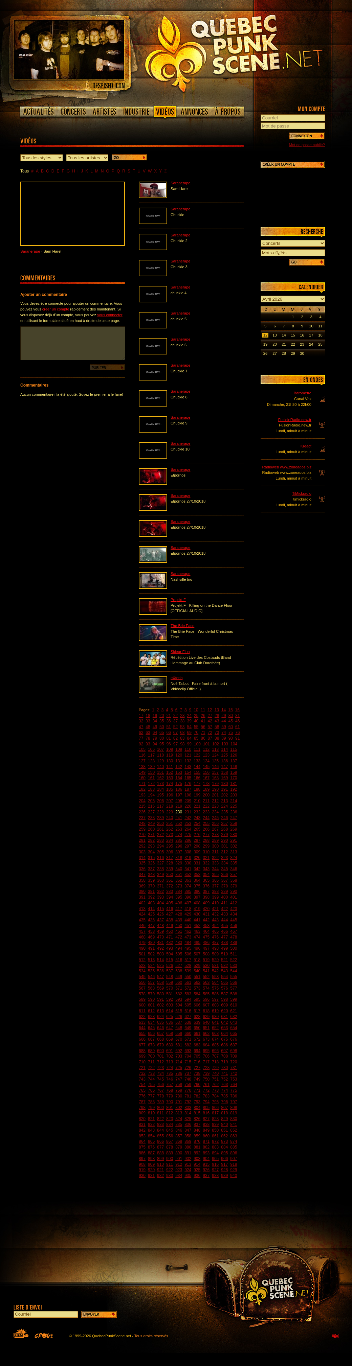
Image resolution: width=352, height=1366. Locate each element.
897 (142, 1158)
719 (224, 1062)
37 (175, 721)
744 (151, 1079)
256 (215, 823)
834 (169, 1124)
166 (197, 777)
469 (151, 937)
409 (206, 903)
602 (160, 1005)
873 (224, 1141)
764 (233, 1084)
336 (142, 868)
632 (233, 1016)
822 (160, 1118)
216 (151, 806)
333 (215, 863)
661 (197, 1033)
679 (160, 1045)
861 (215, 1136)
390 (233, 891)
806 (215, 1107)
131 (178, 761)
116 (142, 755)
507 (197, 954)
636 (169, 1022)
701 (160, 1056)
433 (224, 914)
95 (161, 744)
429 (187, 914)
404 (160, 903)
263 (178, 829)
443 (215, 920)
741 (224, 1073)
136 (224, 761)
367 (224, 880)
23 (182, 715)
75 (230, 732)
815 (197, 1113)
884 (224, 1147)
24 (189, 715)
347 (142, 874)
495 (187, 948)
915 (206, 1164)
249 (151, 823)
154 (187, 772)
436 (151, 920)
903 (197, 1158)
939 (224, 1175)
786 (233, 1096)
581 (169, 994)
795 (215, 1101)
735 (169, 1073)
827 (206, 1118)
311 (215, 852)
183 (151, 789)
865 (151, 1141)
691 (169, 1050)
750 (206, 1079)
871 (206, 1141)
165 (187, 777)
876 (151, 1147)
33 (148, 721)
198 (187, 795)
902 (187, 1158)
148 (233, 766)
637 (178, 1022)
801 (169, 1107)
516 (178, 959)
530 (206, 965)
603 (169, 1005)
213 (224, 800)
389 (224, 891)
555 (233, 976)
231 (187, 812)
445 (233, 920)
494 (178, 948)
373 (178, 886)
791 (178, 1101)
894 (215, 1153)
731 (233, 1067)
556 (142, 982)
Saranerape (30, 251)
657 (160, 1033)
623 (151, 1016)
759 (187, 1084)
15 (230, 710)
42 (210, 721)
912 (178, 1164)
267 (215, 829)
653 (224, 1027)
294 (160, 846)
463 (197, 931)
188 (197, 789)
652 (215, 1027)
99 (189, 744)
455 (224, 925)
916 (215, 1164)
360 (160, 880)
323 (224, 857)
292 (142, 846)
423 (233, 908)
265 (197, 829)
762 (215, 1084)
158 (224, 772)
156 (206, 772)
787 (142, 1101)
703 (178, 1056)
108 (169, 749)
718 (215, 1062)
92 (141, 744)
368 (233, 880)
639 (197, 1022)
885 (233, 1147)
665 (233, 1033)
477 (224, 937)
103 (224, 744)
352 (187, 874)
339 (169, 868)
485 (197, 942)
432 (215, 914)
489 (233, 942)
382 (160, 891)
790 (169, 1101)
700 (151, 1056)
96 (168, 744)
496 (197, 948)
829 (224, 1118)
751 (215, 1079)
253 (187, 823)
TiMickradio (301, 493)
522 (233, 959)
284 (169, 840)
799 (151, 1107)
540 (197, 971)
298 (197, 846)
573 (197, 988)
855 (160, 1136)
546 (151, 976)
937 (206, 1175)
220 (187, 806)
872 (215, 1141)
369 (142, 886)
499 (224, 948)
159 (233, 772)
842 (142, 1130)
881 (197, 1147)
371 (160, 886)
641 (215, 1022)
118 (160, 755)
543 (224, 971)
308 (187, 852)
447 (151, 925)
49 (155, 726)
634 (151, 1022)
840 (224, 1124)
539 (187, 971)
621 (233, 1011)
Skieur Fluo (180, 652)
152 (169, 772)
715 (187, 1062)
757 (169, 1084)
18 (148, 715)
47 (141, 726)
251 (169, 823)
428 (178, 914)
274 (178, 834)
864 (142, 1141)
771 (197, 1090)
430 (197, 914)
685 (215, 1045)
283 (160, 840)
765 (142, 1090)
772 (206, 1090)
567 (142, 988)
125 (224, 755)
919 (142, 1169)
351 (178, 874)
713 (169, 1062)
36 (168, 721)
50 (161, 726)
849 (206, 1130)
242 (187, 817)
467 (233, 931)
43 (217, 721)
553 (215, 976)
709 (233, 1056)
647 (169, 1027)
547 (160, 976)
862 (224, 1136)
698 (233, 1050)
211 (206, 800)
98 (182, 744)
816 (206, 1113)
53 (182, 726)
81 (168, 738)
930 (142, 1175)
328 (169, 863)
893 (206, 1153)
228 (160, 812)
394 (169, 897)
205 (151, 800)
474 (197, 937)
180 (224, 783)
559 (169, 982)
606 (197, 1005)
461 (178, 931)
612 (151, 1011)
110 (187, 749)
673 (206, 1039)
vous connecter (110, 315)
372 (169, 886)
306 (169, 852)
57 (210, 726)
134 (206, 761)
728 (206, 1067)
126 (233, 755)
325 (142, 863)
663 (215, 1033)
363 (187, 880)
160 (142, 777)
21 (168, 715)
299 (206, 846)
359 (151, 880)
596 (206, 999)
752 (224, 1079)
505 (178, 954)
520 (215, 959)
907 (233, 1158)
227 (151, 812)
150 (151, 772)
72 (210, 732)
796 (224, 1101)
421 (215, 908)
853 (142, 1136)
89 (223, 738)
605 (187, 1005)
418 (187, 908)
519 (206, 959)
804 (197, 1107)
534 (142, 971)
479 (142, 942)
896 (233, 1153)
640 (206, 1022)
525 (160, 965)
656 (151, 1033)
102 (215, 744)
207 (169, 800)
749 (197, 1079)
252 (178, 823)
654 (233, 1027)
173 (160, 783)
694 (197, 1050)
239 (160, 817)
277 (206, 834)
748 (187, 1079)
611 (142, 1011)
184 (160, 789)
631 (224, 1016)
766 (151, 1090)
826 (197, 1118)
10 (196, 710)
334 (224, 863)
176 (187, 783)
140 (160, 766)
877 (160, 1147)
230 (178, 812)
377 (215, 886)
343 (206, 868)
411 (224, 903)
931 (151, 1175)
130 (169, 761)
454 (215, 925)
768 (169, 1090)
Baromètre (302, 393)
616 (187, 1011)
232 (197, 812)
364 (197, 880)
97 (175, 744)
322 (215, 857)
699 (142, 1056)
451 (187, 925)
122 (197, 755)
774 (224, 1090)
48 (148, 726)
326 (151, 863)
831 (142, 1124)
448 (160, 925)
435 (142, 920)
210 (197, 800)
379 (233, 886)
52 (175, 726)
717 (206, 1062)
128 (151, 761)
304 (151, 852)
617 (197, 1011)
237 (142, 817)
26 (203, 715)
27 (210, 715)
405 (169, 903)
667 (151, 1039)
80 (161, 738)
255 (206, 823)
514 (160, 959)
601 (151, 1005)
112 (206, 749)
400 (224, 897)
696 (215, 1050)
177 (197, 783)
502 (151, 954)
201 (215, 795)
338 (160, 868)
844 (160, 1130)
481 (160, 942)
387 (206, 891)
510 (224, 954)
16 (237, 710)
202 (224, 795)
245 (215, 817)
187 (187, 789)
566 (233, 982)
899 (160, 1158)
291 (233, 840)
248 (142, 823)
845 (169, 1130)
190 (215, 789)
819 (233, 1113)
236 (233, 812)
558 (160, 982)
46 (237, 721)
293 (151, 846)
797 (233, 1101)
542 (215, 971)
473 (187, 937)
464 (206, 931)
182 (142, 789)
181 (233, 783)
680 (169, 1045)
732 (142, 1073)
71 (203, 732)
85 (196, 738)
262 (169, 829)
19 (155, 715)
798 (142, 1107)
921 (160, 1169)
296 (178, 846)
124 (215, 755)
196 (169, 795)
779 (169, 1096)
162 (160, 777)
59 (223, 726)
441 (197, 920)
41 (203, 721)
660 (187, 1033)
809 (142, 1113)
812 (169, 1113)
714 (178, 1062)
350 (169, 874)
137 (233, 761)
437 (160, 920)
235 (224, 812)
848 (197, 1130)
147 (224, 766)
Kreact (306, 446)
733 (151, 1073)
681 (178, 1045)
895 (224, 1153)
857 (178, 1136)
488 (224, 942)
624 (160, 1016)
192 (233, 789)
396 (187, 897)
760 (197, 1084)
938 (215, 1175)
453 (206, 925)
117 (151, 755)
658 (169, 1033)
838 (206, 1124)
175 (178, 783)
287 (197, 840)
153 (178, 772)
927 (215, 1169)
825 (187, 1118)
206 (160, 800)
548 (169, 976)
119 (169, 755)
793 (197, 1101)
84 (189, 738)
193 (142, 795)
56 (203, 726)
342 (197, 868)
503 (160, 954)
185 (169, 789)
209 (187, 800)
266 (206, 829)
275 (187, 834)
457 (142, 931)
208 (178, 800)
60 (230, 726)
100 (197, 744)
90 (230, 738)
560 (178, 982)
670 (178, 1039)
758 (178, 1084)
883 (215, 1147)
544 (233, 971)
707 (215, 1056)
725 (178, 1067)
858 (187, 1136)
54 (189, 726)
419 (197, 908)
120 (178, 755)
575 (215, 988)
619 (215, 1011)
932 (160, 1175)
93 (148, 744)
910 (160, 1164)
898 (151, 1158)
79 (155, 738)
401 (233, 897)
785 (224, 1096)
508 (206, 954)
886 (142, 1153)
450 (178, 925)
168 (215, 777)
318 (178, 857)
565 (224, 982)
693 (187, 1050)
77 (141, 738)
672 (197, 1039)
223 (215, 806)
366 (215, 880)
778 (160, 1096)
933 (169, 1175)
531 (215, 965)
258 (233, 823)
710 (142, 1062)
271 (151, 834)
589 (142, 999)
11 (203, 710)
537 (169, 971)
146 (215, 766)
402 (142, 903)
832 (151, 1124)
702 (169, 1056)
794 (206, 1101)
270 (142, 834)
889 (169, 1153)
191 (224, 789)
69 (189, 732)
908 (142, 1164)
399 (215, 897)
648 (178, 1027)
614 (169, 1011)
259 (142, 829)
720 (233, 1062)
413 (142, 908)
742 (233, 1073)
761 (206, 1084)
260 (151, 829)
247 (233, 817)
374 (187, 886)
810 (151, 1113)
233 (206, 812)
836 (187, 1124)
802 (178, 1107)
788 (151, 1101)
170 (233, 777)
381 (151, 891)
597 (215, 999)
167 (206, 777)
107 (160, 749)
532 (224, 965)
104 (233, 744)
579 (151, 994)
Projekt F (178, 600)
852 (233, 1130)
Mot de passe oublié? (307, 145)
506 (187, 954)
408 (197, 903)
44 (223, 721)
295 (169, 846)
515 (169, 959)
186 (178, 789)
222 (206, 806)
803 (187, 1107)
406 (178, 903)
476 (215, 937)
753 (233, 1079)
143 (187, 766)
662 (206, 1033)
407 (187, 903)
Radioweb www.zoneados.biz (286, 467)
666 (142, 1039)
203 (233, 795)
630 (215, 1016)
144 (197, 766)
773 (215, 1090)
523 (142, 965)
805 (206, 1107)
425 (151, 914)
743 (142, 1079)
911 (169, 1164)
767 (160, 1090)
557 (151, 982)
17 (141, 715)
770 (187, 1090)
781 (187, 1096)
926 (206, 1169)
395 (178, 897)
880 (187, 1147)
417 (178, 908)
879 (178, 1147)
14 (223, 710)
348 (151, 874)
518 (197, 959)
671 (187, 1039)
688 (142, 1050)
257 (224, 823)
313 (233, 852)
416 (169, 908)
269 (233, 829)
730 (224, 1067)
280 (233, 834)
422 (224, 908)
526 (169, 965)
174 (169, 783)
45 (230, 721)
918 (233, 1164)
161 (151, 777)
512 (142, 959)
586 (215, 994)
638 (187, 1022)
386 (197, 891)
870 (197, 1141)
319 (187, 857)
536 (160, 971)
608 (215, 1005)
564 (215, 982)
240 (169, 817)
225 (233, 806)
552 (206, 976)
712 (160, 1062)
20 (161, 715)
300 (215, 846)
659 (178, 1033)
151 (160, 772)
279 (224, 834)
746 (169, 1079)
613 (160, 1011)
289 (215, 840)
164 (178, 777)
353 (197, 874)
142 (178, 766)
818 (224, 1113)
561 (187, 982)
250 (160, 823)
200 (206, 795)
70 (196, 732)
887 (151, 1153)
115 (233, 749)
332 (206, 863)
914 (197, 1164)
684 (206, 1045)
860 (206, 1136)
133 (197, 761)
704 (187, 1056)
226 (142, 812)
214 (233, 800)
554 (224, 976)
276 (197, 834)
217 (160, 806)
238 (151, 817)
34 (155, 721)
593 (178, 999)
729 (215, 1067)
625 (169, 1016)
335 (233, 863)
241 (178, 817)
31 (237, 715)
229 (169, 812)
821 (151, 1118)
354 (206, 874)
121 (187, 755)
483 (178, 942)
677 (142, 1045)
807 (224, 1107)
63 (148, 732)
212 (215, 800)
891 (187, 1153)
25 (196, 715)
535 (151, 971)
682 (187, 1045)
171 (142, 783)
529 (197, 965)
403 (151, 903)
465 (215, 931)
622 (142, 1016)
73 (217, 732)
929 (233, 1169)
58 (217, 726)
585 (206, 994)
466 (224, 931)
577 (233, 988)
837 (197, 1124)
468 (142, 937)
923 (178, 1169)
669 (169, 1039)
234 (215, 812)
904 (206, 1158)
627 (187, 1016)
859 (197, 1136)
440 (187, 920)
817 (215, 1113)
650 (197, 1027)
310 (206, 852)
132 (187, 761)
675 (224, 1039)
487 (215, 942)
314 (142, 857)
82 (175, 738)
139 (151, 766)
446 (142, 925)
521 (224, 959)
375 (197, 886)
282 (151, 840)
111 (197, 749)
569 (160, 988)
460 (169, 931)
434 (233, 914)
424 (142, 914)
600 (142, 1005)
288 (206, 840)
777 (151, 1096)
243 (197, 817)
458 (151, 931)
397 (197, 897)
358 (142, 880)
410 (215, 903)
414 (151, 908)
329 (178, 863)
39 (189, 721)
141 (169, 766)
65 (161, 732)
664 (224, 1033)
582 (178, 994)
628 (197, 1016)
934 (178, 1175)
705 (197, 1056)
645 (151, 1027)
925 (197, 1169)
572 (187, 988)
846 (178, 1130)
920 (151, 1169)
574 (206, 988)
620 (224, 1011)
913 (187, 1164)
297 (187, 846)
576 (224, 988)
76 (237, 732)
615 (178, 1011)
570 (169, 988)
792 (187, 1101)
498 (215, 948)
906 (224, 1158)
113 (215, 749)
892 (197, 1153)
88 (217, 738)
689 (151, 1050)
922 (169, 1169)
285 (178, 840)
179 (215, 783)
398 (206, 897)
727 (197, 1067)
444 (224, 920)
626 (178, 1016)
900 (169, 1158)
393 (160, 897)
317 (169, 857)
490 (142, 948)
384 (178, 891)
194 (151, 795)
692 (178, 1050)
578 (142, 994)
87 (210, 738)
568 (151, 988)
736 (178, 1073)
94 (155, 744)
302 (233, 846)
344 (215, 868)
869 (187, 1141)
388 (215, 891)
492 (160, 948)
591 (160, 999)
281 (142, 840)
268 (224, 829)
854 (151, 1136)
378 (224, 886)
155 (197, 772)
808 (233, 1107)
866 (160, 1141)
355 (215, 874)
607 (206, 1005)
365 (206, 880)
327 (160, 863)
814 (187, 1113)
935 (187, 1175)
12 (209, 710)
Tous (24, 171)
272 (160, 834)
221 (197, 806)
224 (224, 806)
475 (206, 937)
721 (142, 1067)
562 (197, 982)
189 (206, 789)
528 (187, 965)
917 (224, 1164)
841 (233, 1124)
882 (206, 1147)
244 (206, 817)
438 (169, 920)
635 (160, 1022)
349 (160, 874)
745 (160, 1079)
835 (178, 1124)
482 (169, 942)
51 (168, 726)
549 (178, 976)
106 (151, 749)
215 (142, 806)
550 (187, 976)
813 (178, 1113)
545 (142, 976)
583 (187, 994)
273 (169, 834)
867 (169, 1141)
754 (142, 1084)
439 (178, 920)
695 (206, 1050)
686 (224, 1045)
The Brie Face (182, 626)
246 (224, 817)
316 (160, 857)
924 (187, 1169)
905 (215, 1158)
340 (178, 868)
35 (161, 721)
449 (169, 925)
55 (196, 726)
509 (215, 954)
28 (217, 715)
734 (160, 1073)
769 (178, 1090)
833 (160, 1124)
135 (215, 761)
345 (224, 868)
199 (197, 795)
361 (169, 880)
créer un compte (55, 309)
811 (160, 1113)
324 (233, 857)
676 (233, 1039)
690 (160, 1050)
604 (178, 1005)
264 (187, 829)
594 (187, 999)
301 (224, 846)
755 (151, 1084)
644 (142, 1027)
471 (169, 937)
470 (160, 937)
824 (178, 1118)
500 (233, 948)
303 (142, 852)
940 (233, 1175)
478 (233, 937)
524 (151, 965)
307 (178, 852)
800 (160, 1107)
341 (187, 868)
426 (160, 914)
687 (233, 1045)
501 (142, 954)
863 (233, 1136)
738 (197, 1073)
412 (233, 903)
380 (142, 891)
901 (178, 1158)
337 (151, 868)
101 (206, 744)
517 (187, 959)
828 (215, 1118)
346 (233, 868)
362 (178, 880)
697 (224, 1050)
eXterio (176, 678)
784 (215, 1096)
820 (142, 1118)
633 (142, 1022)
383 (169, 891)
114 (224, 749)
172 (151, 783)
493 (169, 948)
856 (169, 1136)
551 (197, 976)
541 (206, 971)
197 (178, 795)
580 (160, 994)
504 (169, 954)
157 (215, 772)
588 (233, 994)
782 (197, 1096)
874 (233, 1141)
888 (160, 1153)
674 (215, 1039)
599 (233, 999)
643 (233, 1022)
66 (168, 732)
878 (169, 1147)
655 (142, 1033)
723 (160, 1067)
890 (178, 1153)
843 (151, 1130)
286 (187, 840)
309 (197, 852)
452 (197, 925)
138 (142, 766)
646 (160, 1027)
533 (233, 965)
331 (197, 863)
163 (169, 777)
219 (178, 806)
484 (187, 942)
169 (224, 777)
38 (182, 721)
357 (233, 874)
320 (197, 857)
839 (215, 1124)
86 (203, 738)
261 (160, 829)
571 (178, 988)
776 (142, 1096)
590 (151, 999)
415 (160, 908)
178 (206, 783)
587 (224, 994)
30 (230, 715)
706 (206, 1056)
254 (197, 823)
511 (233, 954)
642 (224, 1022)
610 (233, 1005)
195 (160, 795)
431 (206, 914)
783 (206, 1096)
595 (197, 999)
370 (151, 886)
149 (142, 772)
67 (175, 732)
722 (151, 1067)
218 (169, 806)
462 (187, 931)
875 (142, 1147)
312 (224, 852)
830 (233, 1118)
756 (160, 1084)
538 (178, 971)
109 (178, 749)
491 (151, 948)
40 (196, 721)
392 (151, 897)
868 (178, 1141)
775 (233, 1090)
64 (155, 732)
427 (169, 914)
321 (206, 857)
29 (223, 715)
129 (160, 761)
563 (206, 982)
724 (169, 1067)
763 (224, 1084)
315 (151, 857)
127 (142, 761)
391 (142, 897)
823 (169, 1118)
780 (178, 1096)
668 (160, 1039)
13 (217, 710)
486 (206, 942)
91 (237, 738)
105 (142, 749)
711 (151, 1062)
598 (224, 999)
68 (182, 732)
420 (206, 908)
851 (224, 1130)
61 (237, 726)
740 (215, 1073)
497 (206, 948)
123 (206, 755)
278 (215, 834)
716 (197, 1062)
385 (187, 891)
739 (206, 1073)
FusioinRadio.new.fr (294, 420)
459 (160, 931)
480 (151, 942)
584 (197, 994)
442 (206, 920)
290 (224, 840)
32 (141, 721)
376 (206, 886)
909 (151, 1164)
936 (197, 1175)
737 (187, 1073)
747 (178, 1079)
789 (160, 1101)
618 (206, 1011)
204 (142, 800)
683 (197, 1045)
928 (224, 1169)
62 (141, 732)
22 (175, 715)
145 (206, 766)
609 (224, 1005)
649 (187, 1027)
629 (206, 1016)
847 (187, 1130)
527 (178, 965)
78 (148, 738)
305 (160, 852)
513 (151, 959)
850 (215, 1130)
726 (187, 1067)
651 (206, 1027)
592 (169, 999)
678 (151, 1045)
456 (233, 925)
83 (182, 738)
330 (187, 863)
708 (224, 1056)
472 (178, 937)
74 (223, 732)
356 (224, 874)
